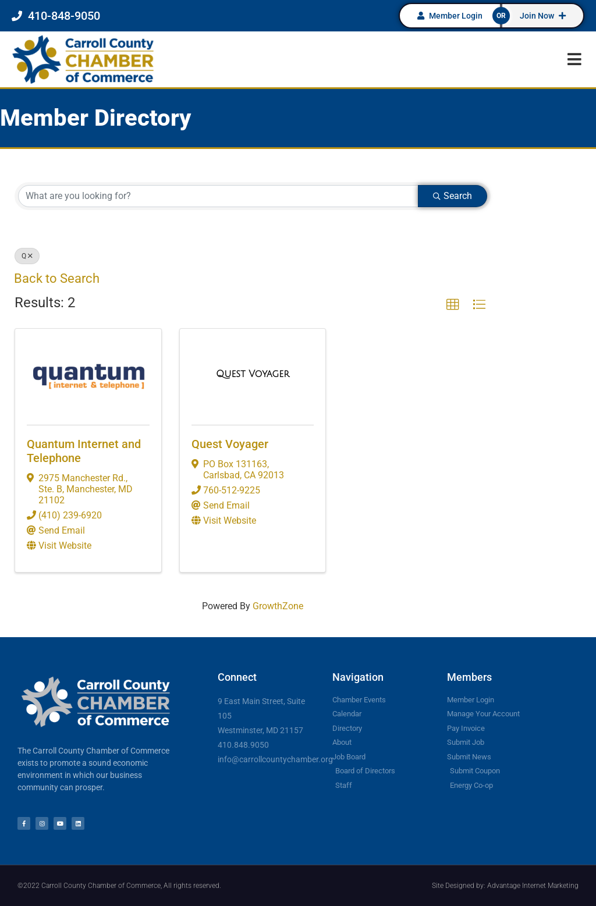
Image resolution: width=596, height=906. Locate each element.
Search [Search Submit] (452, 195)
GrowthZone (278, 606)
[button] (574, 59)
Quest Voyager (229, 444)
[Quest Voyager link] (252, 374)
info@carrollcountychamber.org (275, 759)
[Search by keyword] (218, 196)
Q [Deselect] (27, 256)
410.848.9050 (243, 744)
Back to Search (57, 278)
